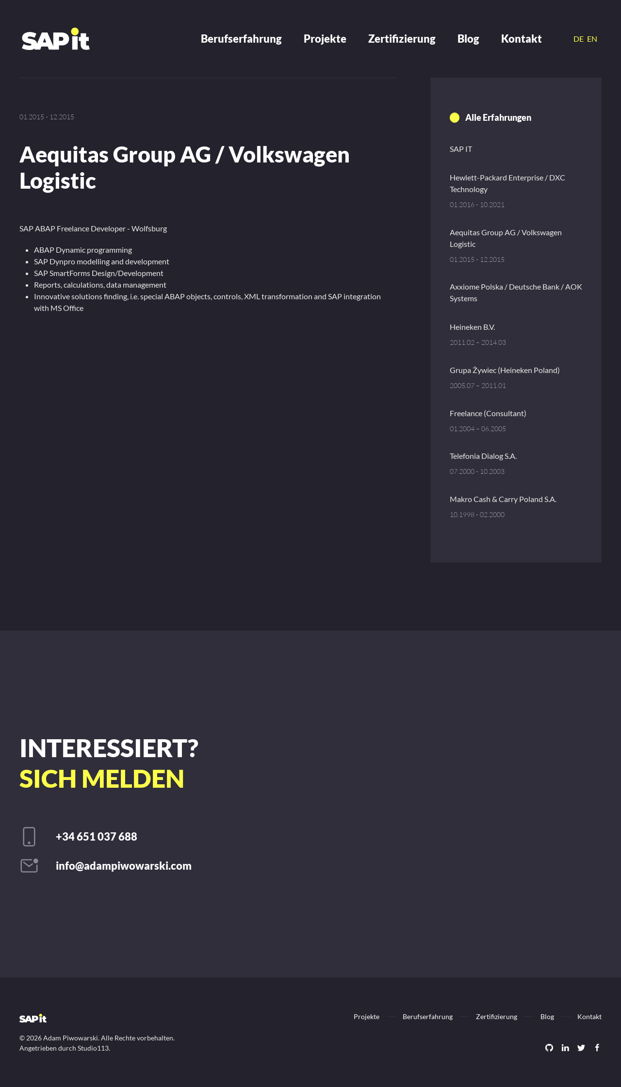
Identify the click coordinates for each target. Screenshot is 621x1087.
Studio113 (93, 1048)
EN (592, 38)
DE (579, 38)
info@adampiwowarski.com (124, 865)
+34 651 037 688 (96, 836)
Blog (468, 38)
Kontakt (521, 38)
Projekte (325, 38)
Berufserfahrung (241, 38)
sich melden (101, 778)
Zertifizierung (402, 38)
